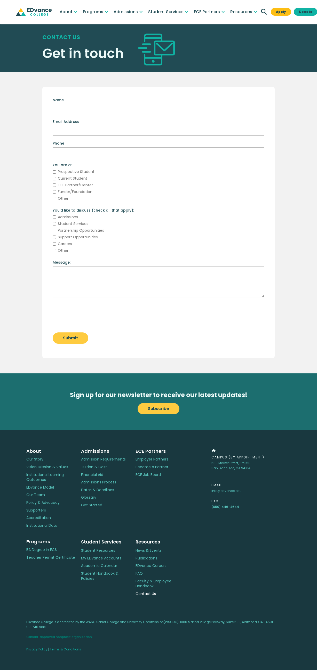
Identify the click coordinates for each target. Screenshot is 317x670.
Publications (146, 558)
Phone (58, 143)
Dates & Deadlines (97, 490)
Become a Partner (152, 467)
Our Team (35, 494)
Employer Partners (152, 459)
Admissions (95, 451)
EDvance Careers (151, 565)
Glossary (88, 497)
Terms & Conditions (65, 649)
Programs (38, 541)
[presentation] (92, 315)
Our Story (34, 459)
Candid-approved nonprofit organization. (59, 637)
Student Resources (98, 550)
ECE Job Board (148, 474)
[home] (34, 12)
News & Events (149, 550)
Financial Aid (92, 474)
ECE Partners (151, 451)
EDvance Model (40, 487)
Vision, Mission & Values (47, 467)
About (33, 451)
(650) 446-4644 (225, 507)
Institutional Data (41, 525)
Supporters (36, 510)
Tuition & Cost (94, 467)
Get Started (91, 505)
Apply (281, 12)
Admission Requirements (103, 459)
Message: (61, 262)
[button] (68, 12)
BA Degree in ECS (41, 549)
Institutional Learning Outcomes (45, 477)
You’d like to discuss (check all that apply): (93, 210)
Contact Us (146, 593)
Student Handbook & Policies (99, 576)
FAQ (139, 573)
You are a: (62, 164)
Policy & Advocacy (43, 502)
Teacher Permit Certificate (50, 557)
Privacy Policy (36, 649)
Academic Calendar (99, 565)
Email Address (66, 121)
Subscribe (158, 409)
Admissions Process (98, 482)
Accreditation (38, 517)
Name (58, 100)
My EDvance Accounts (101, 558)
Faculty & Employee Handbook (153, 584)
